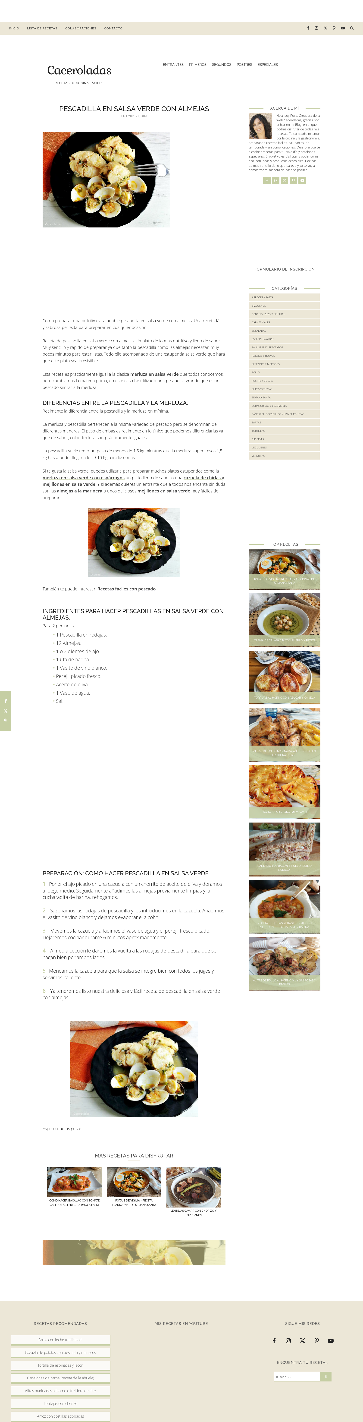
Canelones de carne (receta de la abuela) (60, 1378)
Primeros (198, 65)
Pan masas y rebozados (267, 347)
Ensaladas (259, 330)
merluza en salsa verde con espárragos (84, 478)
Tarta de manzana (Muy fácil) (285, 812)
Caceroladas (79, 69)
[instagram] (316, 28)
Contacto (113, 28)
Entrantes (173, 65)
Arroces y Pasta (262, 297)
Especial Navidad (263, 339)
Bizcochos (259, 305)
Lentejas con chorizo (60, 1403)
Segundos (221, 65)
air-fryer (258, 439)
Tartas (256, 422)
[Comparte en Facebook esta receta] (5, 701)
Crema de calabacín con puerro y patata (284, 640)
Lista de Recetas (42, 28)
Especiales (268, 65)
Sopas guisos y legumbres (269, 405)
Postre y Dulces (262, 380)
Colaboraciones (80, 28)
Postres (244, 65)
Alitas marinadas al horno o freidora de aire (60, 1390)
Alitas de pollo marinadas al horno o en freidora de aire (284, 753)
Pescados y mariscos (266, 364)
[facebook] (308, 28)
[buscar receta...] (352, 28)
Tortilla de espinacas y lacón (60, 1365)
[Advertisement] (181, 10)
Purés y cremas (262, 389)
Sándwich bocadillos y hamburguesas (278, 414)
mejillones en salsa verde (164, 491)
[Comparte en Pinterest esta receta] (5, 721)
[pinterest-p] (334, 28)
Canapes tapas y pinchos (268, 314)
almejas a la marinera (79, 491)
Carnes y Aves (261, 322)
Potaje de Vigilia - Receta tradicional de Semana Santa (284, 581)
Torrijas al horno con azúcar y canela (284, 697)
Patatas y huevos (263, 355)
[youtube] (343, 28)
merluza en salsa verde (154, 374)
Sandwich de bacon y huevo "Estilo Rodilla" (285, 867)
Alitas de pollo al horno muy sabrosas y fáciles (284, 982)
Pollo (256, 372)
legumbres (259, 447)
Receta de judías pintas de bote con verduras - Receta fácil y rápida (285, 925)
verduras (258, 455)
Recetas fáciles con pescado (126, 589)
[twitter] (326, 28)
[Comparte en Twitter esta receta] (5, 711)
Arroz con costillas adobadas (60, 1416)
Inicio (14, 28)
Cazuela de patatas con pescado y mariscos (60, 1352)
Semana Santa (261, 397)
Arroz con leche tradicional (60, 1339)
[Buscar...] (297, 1376)
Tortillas (258, 430)
